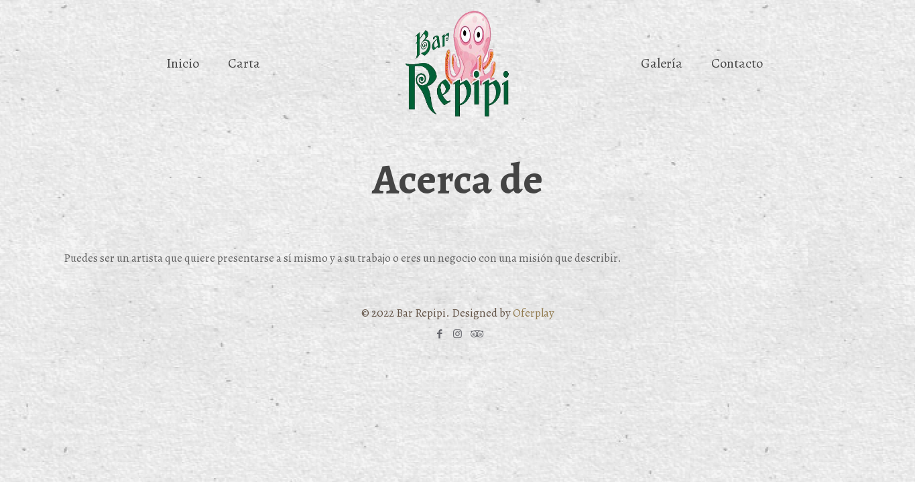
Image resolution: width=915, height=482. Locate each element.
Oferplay (533, 313)
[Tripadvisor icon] (476, 334)
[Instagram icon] (457, 334)
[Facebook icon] (439, 334)
